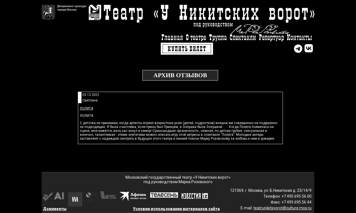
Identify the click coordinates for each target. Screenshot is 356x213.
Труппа (218, 37)
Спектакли (243, 37)
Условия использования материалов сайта (176, 209)
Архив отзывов (180, 75)
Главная (172, 37)
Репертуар (271, 37)
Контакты (299, 37)
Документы (54, 209)
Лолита (86, 108)
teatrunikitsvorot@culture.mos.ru (282, 208)
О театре (196, 37)
